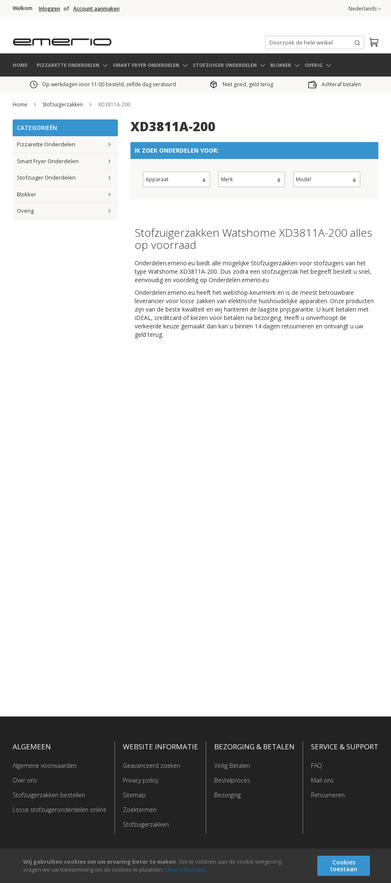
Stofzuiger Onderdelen (46, 177)
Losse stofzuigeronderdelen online (59, 810)
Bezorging (227, 795)
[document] (197, 866)
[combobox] (314, 42)
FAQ (316, 765)
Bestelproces (232, 780)
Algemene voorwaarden (45, 765)
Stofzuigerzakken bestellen (49, 795)
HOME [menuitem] (20, 64)
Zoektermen (140, 810)
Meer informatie (185, 869)
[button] (364, 9)
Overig (25, 210)
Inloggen (49, 8)
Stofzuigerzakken (63, 104)
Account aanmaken (96, 8)
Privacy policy (140, 780)
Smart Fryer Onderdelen (48, 160)
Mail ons (322, 780)
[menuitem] (72, 65)
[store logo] (97, 39)
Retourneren (328, 795)
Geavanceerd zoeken (151, 765)
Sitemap (134, 795)
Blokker (26, 194)
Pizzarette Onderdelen (46, 144)
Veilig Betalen (232, 765)
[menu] (195, 65)
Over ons (25, 780)
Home (21, 104)
